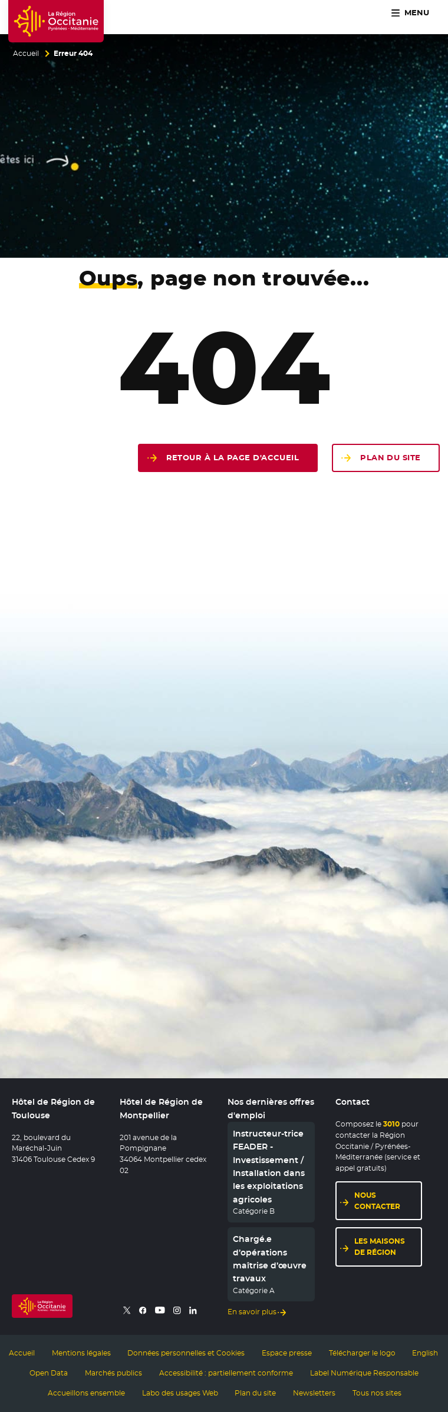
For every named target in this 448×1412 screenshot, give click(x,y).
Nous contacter (377, 1201)
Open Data (48, 1373)
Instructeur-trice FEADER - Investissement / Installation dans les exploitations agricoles (269, 1166)
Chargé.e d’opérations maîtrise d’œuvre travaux (270, 1259)
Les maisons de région (379, 1247)
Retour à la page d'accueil (232, 457)
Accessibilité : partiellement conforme (226, 1373)
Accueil (26, 53)
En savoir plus (252, 1312)
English (425, 1353)
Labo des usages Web (180, 1393)
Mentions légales (81, 1353)
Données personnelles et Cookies (186, 1353)
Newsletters (314, 1393)
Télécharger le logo (362, 1353)
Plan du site (390, 457)
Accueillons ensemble (86, 1393)
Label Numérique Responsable (364, 1373)
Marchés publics (113, 1373)
